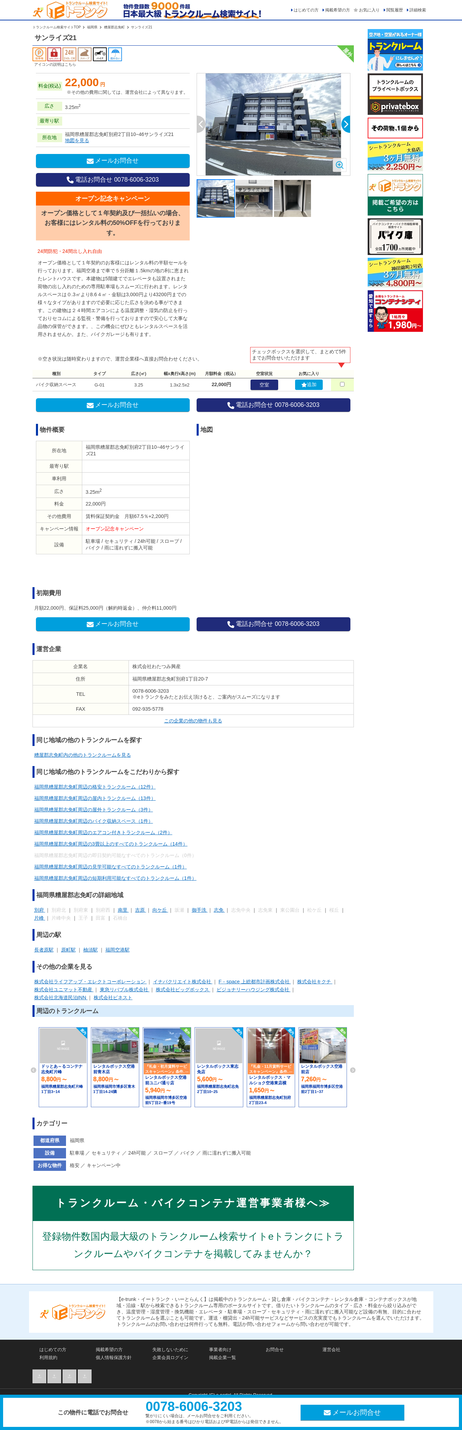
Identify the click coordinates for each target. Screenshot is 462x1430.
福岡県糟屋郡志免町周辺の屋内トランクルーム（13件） (95, 798)
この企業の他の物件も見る (193, 720)
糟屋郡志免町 (115, 27)
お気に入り (369, 10)
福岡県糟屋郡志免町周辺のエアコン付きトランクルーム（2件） (103, 832)
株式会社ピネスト (113, 997)
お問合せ (275, 1349)
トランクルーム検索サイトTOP (57, 27)
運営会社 (331, 1349)
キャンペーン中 (104, 1165)
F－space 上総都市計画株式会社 (255, 981)
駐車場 (78, 1153)
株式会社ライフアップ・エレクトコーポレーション (90, 981)
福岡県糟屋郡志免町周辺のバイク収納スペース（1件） (93, 821)
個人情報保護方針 (114, 1357)
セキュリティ (107, 1153)
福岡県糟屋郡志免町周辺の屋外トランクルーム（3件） (93, 809)
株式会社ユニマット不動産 (64, 989)
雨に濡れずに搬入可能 (226, 1153)
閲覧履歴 (394, 10)
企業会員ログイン (170, 1357)
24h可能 (137, 1153)
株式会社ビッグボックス (183, 989)
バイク (188, 1153)
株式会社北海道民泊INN (61, 997)
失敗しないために (170, 1349)
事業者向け (220, 1349)
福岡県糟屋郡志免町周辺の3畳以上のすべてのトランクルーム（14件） (111, 844)
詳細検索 (417, 10)
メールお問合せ (113, 160)
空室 (264, 385)
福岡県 (92, 27)
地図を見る (77, 140)
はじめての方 (306, 10)
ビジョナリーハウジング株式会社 (254, 989)
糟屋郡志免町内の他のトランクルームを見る (82, 755)
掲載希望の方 (337, 10)
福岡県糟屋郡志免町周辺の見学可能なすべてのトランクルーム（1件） (110, 866)
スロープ (163, 1153)
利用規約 (48, 1357)
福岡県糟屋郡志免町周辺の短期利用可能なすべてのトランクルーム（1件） (115, 878)
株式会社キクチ (314, 981)
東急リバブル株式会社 (125, 989)
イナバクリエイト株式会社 (183, 981)
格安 (75, 1165)
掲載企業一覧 (222, 1357)
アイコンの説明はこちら (55, 64)
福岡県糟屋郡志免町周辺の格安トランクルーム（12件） (95, 787)
